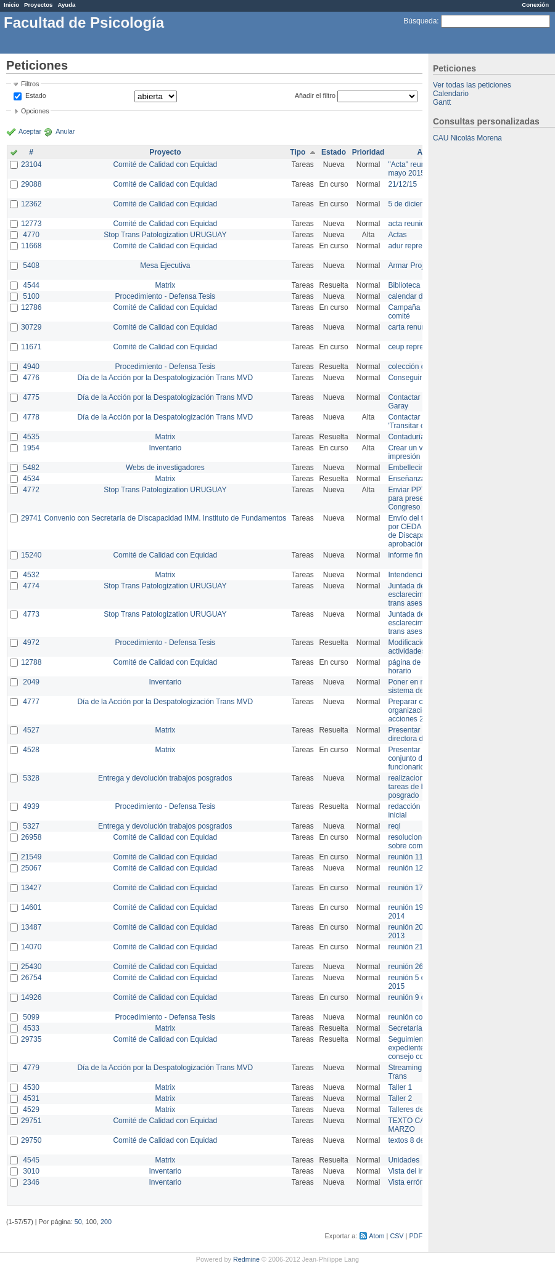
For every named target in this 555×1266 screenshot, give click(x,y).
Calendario (451, 93)
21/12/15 (402, 184)
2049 (31, 682)
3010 (31, 1171)
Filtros (30, 83)
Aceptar (29, 131)
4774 (31, 586)
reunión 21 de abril (418, 947)
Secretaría (405, 1028)
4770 (31, 234)
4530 (31, 1087)
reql (394, 826)
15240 (31, 555)
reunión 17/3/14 (413, 887)
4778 (31, 417)
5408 (31, 265)
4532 (31, 574)
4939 (31, 806)
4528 (31, 749)
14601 (31, 907)
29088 (31, 184)
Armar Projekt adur (419, 265)
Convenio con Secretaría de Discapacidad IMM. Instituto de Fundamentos (165, 518)
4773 (31, 614)
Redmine (246, 1259)
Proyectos (38, 4)
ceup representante (419, 347)
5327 (31, 826)
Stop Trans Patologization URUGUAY (165, 234)
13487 (31, 927)
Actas (397, 234)
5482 (31, 467)
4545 (31, 1160)
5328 (31, 778)
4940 (31, 366)
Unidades (403, 1160)
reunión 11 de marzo (422, 857)
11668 (31, 245)
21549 (31, 857)
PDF (415, 1236)
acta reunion (408, 223)
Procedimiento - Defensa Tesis (165, 296)
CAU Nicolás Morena (467, 138)
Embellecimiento (415, 467)
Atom (376, 1236)
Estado (35, 95)
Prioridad (368, 152)
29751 (31, 1120)
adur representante (419, 245)
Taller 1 (400, 1087)
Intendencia (407, 574)
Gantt (442, 102)
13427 (31, 887)
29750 (31, 1140)
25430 (31, 966)
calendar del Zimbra (420, 296)
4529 (31, 1109)
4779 (31, 1067)
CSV (396, 1236)
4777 (31, 701)
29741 (31, 518)
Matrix (165, 285)
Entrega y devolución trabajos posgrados (165, 778)
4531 (31, 1098)
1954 (31, 448)
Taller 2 (400, 1098)
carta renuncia (411, 327)
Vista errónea (410, 1182)
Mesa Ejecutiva (165, 265)
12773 (31, 223)
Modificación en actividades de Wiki (419, 646)
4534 (31, 478)
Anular (65, 131)
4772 (31, 489)
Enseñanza (406, 478)
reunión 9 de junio (417, 997)
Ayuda (66, 4)
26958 (31, 837)
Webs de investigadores (165, 467)
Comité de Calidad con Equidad (165, 164)
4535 (31, 436)
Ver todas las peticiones (472, 85)
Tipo (297, 152)
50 (78, 1221)
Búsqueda (420, 21)
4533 (31, 1028)
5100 (31, 296)
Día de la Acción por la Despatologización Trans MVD (165, 377)
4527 (31, 730)
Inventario (165, 448)
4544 (31, 285)
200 (106, 1221)
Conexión (535, 4)
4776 (31, 377)
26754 (31, 977)
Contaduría (406, 436)
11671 (31, 347)
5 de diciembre (412, 204)
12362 (31, 204)
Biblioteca (404, 285)
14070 (31, 947)
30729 (31, 327)
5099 (31, 1017)
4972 (31, 642)
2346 (31, 1182)
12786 (31, 307)
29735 (31, 1039)
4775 (31, 397)
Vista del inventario (419, 1171)
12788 (31, 662)
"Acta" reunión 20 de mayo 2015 (421, 168)
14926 (31, 997)
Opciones (35, 111)
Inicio (11, 4)
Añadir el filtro (315, 95)
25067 (31, 868)
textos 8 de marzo (417, 1140)
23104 (31, 164)
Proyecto (165, 152)
